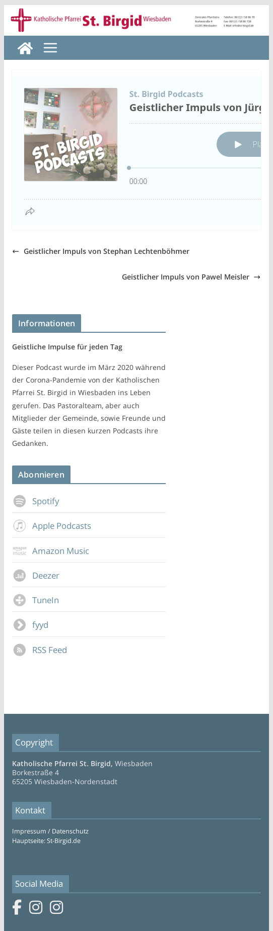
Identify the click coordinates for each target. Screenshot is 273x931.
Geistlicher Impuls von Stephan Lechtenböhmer (100, 251)
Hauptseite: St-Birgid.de (46, 840)
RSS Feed (39, 650)
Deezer (35, 575)
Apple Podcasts (51, 525)
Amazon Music (50, 550)
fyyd (30, 624)
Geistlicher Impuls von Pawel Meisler (191, 277)
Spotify (35, 501)
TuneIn (35, 600)
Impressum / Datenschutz (50, 831)
